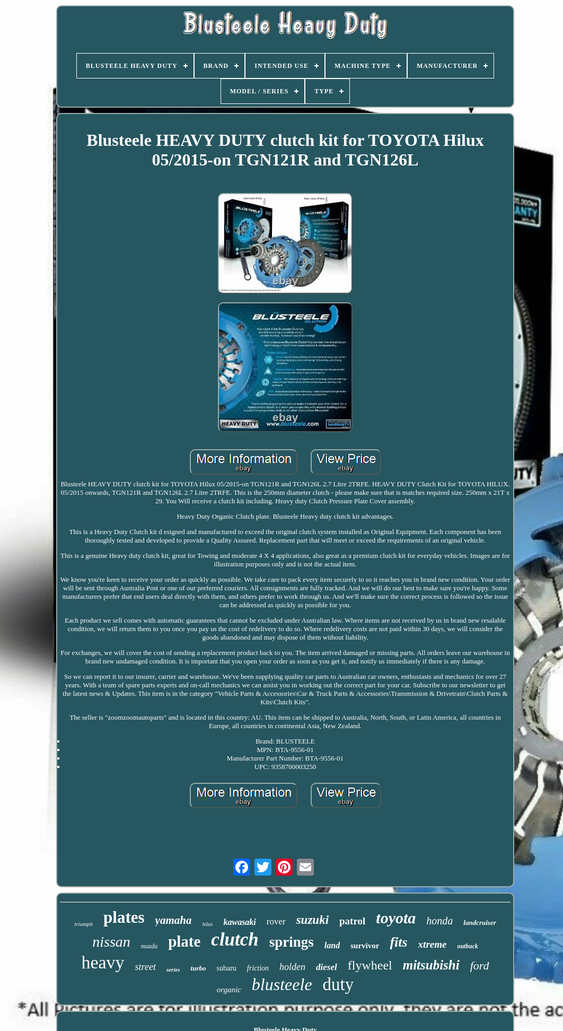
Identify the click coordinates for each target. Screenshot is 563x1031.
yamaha (173, 920)
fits (398, 942)
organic (229, 989)
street (145, 967)
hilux (207, 924)
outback (467, 946)
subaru (226, 968)
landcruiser (479, 923)
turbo (198, 968)
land (332, 945)
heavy (102, 962)
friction (258, 968)
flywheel (370, 965)
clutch (234, 939)
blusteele (282, 984)
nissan (111, 941)
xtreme (432, 944)
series (173, 969)
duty (338, 984)
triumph (83, 924)
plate (184, 941)
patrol (352, 921)
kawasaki (239, 922)
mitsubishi (431, 965)
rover (276, 921)
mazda (149, 946)
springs (291, 942)
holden (292, 967)
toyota (396, 918)
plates (124, 917)
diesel (326, 967)
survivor (364, 945)
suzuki (312, 920)
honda (439, 921)
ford (479, 965)
